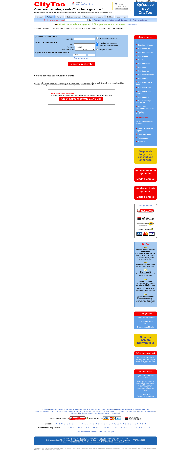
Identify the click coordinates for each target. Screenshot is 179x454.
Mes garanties (132, 411)
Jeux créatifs (143, 56)
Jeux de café (142, 67)
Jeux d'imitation (144, 64)
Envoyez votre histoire (145, 327)
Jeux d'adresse (143, 60)
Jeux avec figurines (145, 52)
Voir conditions (132, 24)
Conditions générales (141, 409)
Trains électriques (145, 134)
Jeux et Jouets (90, 29)
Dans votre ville (126, 20)
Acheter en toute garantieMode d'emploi (145, 174)
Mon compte (85, 5)
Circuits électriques (145, 45)
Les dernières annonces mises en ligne (95, 432)
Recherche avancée (100, 20)
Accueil (37, 29)
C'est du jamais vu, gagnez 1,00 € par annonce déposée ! (92, 24)
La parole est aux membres (145, 318)
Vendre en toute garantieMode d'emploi (145, 192)
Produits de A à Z (114, 20)
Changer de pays (86, 3)
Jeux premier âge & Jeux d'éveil (144, 102)
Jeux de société (144, 49)
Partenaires (115, 413)
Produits (46, 29)
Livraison (74, 413)
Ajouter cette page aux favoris (145, 376)
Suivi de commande (86, 413)
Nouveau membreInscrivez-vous (145, 340)
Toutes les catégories (140, 20)
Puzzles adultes (141, 114)
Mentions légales (72, 409)
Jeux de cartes (143, 71)
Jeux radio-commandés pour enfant (145, 107)
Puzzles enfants (115, 29)
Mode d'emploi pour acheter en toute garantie (51, 411)
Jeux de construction (146, 75)
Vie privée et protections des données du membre (97, 409)
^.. (137, 41)
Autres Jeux (142, 142)
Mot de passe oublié (98, 5)
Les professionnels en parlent (145, 322)
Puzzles (102, 29)
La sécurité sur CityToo (146, 411)
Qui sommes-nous (142, 1)
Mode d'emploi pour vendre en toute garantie (85, 411)
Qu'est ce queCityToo (145, 9)
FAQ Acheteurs (108, 411)
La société (45, 409)
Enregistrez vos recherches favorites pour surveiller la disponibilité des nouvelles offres (145, 360)
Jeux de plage (143, 78)
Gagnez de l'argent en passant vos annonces (145, 155)
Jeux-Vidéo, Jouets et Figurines (67, 29)
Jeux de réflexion (144, 88)
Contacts (152, 1)
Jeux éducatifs (143, 97)
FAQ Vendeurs (120, 411)
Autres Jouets (143, 138)
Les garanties (145, 206)
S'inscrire (75, 5)
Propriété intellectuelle (124, 409)
